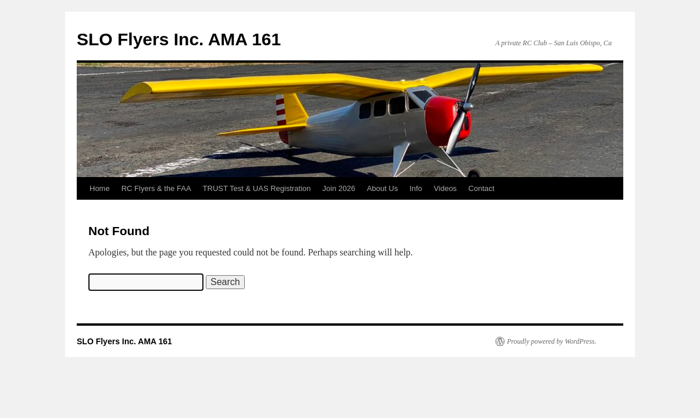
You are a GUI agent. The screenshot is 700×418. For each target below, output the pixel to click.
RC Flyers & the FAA (156, 188)
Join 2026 (339, 188)
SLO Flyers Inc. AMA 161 (179, 39)
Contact (482, 188)
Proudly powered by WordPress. (552, 341)
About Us (382, 188)
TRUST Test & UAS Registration (257, 188)
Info (415, 188)
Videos (445, 188)
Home (100, 188)
